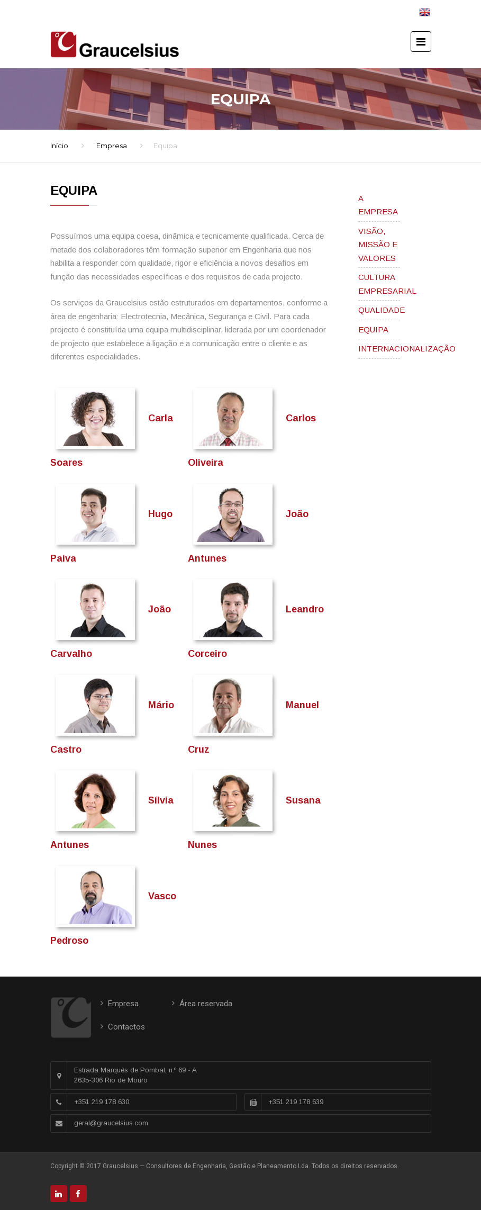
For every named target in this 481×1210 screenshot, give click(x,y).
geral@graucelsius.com (111, 1123)
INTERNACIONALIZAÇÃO (407, 348)
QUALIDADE (381, 309)
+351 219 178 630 (101, 1102)
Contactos (126, 1027)
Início (59, 145)
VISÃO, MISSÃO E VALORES (377, 245)
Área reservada (205, 1003)
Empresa (111, 145)
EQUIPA (373, 329)
